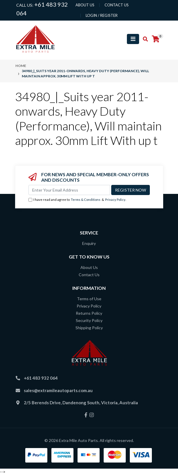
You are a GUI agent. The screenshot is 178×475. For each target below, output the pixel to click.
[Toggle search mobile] (143, 39)
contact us (117, 5)
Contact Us (89, 274)
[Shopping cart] (155, 39)
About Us (89, 267)
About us (84, 5)
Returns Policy (89, 313)
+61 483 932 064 (41, 378)
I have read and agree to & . (77, 199)
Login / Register (102, 15)
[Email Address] (69, 190)
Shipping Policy (89, 327)
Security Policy (89, 320)
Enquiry (89, 243)
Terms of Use (89, 298)
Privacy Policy (115, 199)
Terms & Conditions (85, 199)
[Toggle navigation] (133, 39)
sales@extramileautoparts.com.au (58, 390)
